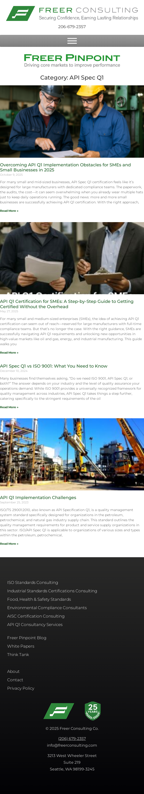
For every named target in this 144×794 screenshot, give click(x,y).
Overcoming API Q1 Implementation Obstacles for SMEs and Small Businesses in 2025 (65, 167)
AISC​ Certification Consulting (36, 616)
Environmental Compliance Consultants (47, 607)
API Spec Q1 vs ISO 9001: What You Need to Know (53, 366)
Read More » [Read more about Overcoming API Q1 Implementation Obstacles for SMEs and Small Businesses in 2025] (9, 211)
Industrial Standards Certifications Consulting (52, 590)
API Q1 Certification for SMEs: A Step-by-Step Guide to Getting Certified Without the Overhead (66, 304)
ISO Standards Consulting (32, 582)
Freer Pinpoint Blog (26, 637)
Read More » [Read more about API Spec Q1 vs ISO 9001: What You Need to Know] (9, 407)
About (13, 671)
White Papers (20, 646)
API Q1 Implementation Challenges (38, 497)
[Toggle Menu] (72, 41)
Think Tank (18, 654)
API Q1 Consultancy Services (35, 624)
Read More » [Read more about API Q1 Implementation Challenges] (9, 543)
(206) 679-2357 (72, 738)
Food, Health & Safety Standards (39, 599)
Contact (15, 679)
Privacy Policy (20, 688)
